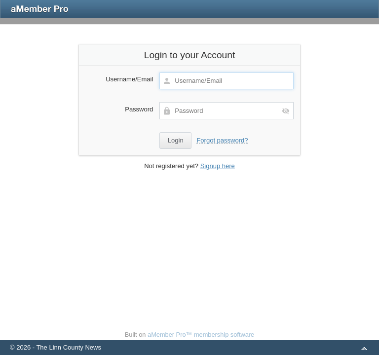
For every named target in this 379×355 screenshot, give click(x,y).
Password (139, 109)
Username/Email (129, 79)
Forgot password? (222, 140)
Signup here (217, 166)
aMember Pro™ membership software (201, 334)
